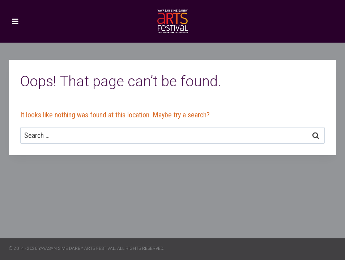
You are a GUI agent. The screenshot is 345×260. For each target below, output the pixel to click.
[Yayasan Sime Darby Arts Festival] (172, 21)
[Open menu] (15, 21)
